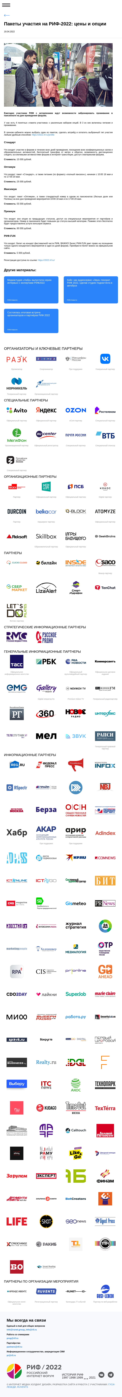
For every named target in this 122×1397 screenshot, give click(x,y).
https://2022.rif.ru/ (46, 260)
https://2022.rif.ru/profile (43, 135)
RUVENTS (22, 1387)
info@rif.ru (31, 1330)
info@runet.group (16, 1330)
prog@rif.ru (12, 1338)
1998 (72, 1377)
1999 (79, 1377)
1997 (65, 1377)
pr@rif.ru (11, 1355)
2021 (92, 1377)
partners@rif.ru (14, 1347)
